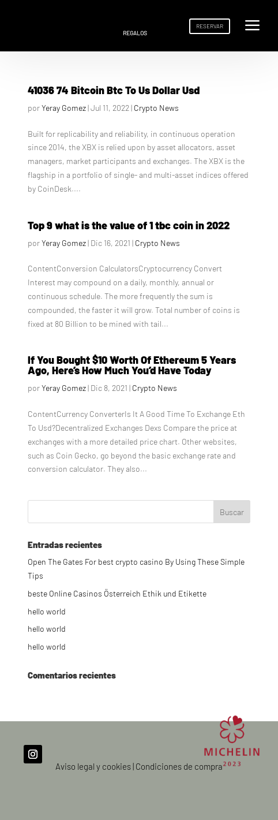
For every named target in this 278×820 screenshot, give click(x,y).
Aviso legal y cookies (93, 766)
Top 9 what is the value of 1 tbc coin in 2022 (129, 225)
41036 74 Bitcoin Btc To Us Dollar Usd (114, 90)
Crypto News (156, 108)
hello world (47, 611)
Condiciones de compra (179, 766)
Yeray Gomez (64, 108)
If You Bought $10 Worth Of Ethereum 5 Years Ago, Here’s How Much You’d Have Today (132, 365)
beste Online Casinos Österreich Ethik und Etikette (117, 593)
